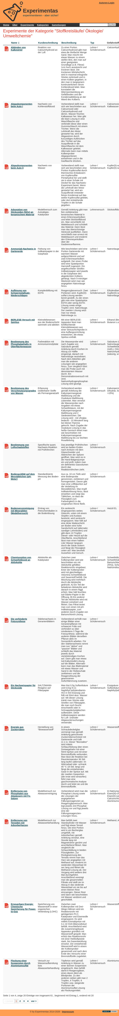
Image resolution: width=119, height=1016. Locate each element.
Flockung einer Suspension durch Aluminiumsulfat (20, 963)
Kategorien (43, 25)
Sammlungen (59, 25)
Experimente (27, 25)
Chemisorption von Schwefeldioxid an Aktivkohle (21, 560)
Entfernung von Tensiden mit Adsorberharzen (19, 823)
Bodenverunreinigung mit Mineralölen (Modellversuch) (22, 511)
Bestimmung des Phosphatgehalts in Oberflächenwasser (21, 344)
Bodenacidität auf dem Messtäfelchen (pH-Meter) (23, 476)
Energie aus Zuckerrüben (17, 728)
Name (14, 43)
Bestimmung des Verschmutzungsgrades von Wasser (23, 390)
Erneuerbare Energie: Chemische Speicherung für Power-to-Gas (23, 908)
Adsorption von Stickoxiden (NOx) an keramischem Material (22, 212)
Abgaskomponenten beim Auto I (21, 105)
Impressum (68, 1011)
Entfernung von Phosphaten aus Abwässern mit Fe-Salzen (21, 795)
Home (6, 25)
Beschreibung (69, 43)
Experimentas (40, 11)
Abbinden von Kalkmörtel (18, 48)
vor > (34, 1001)
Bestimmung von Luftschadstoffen (20, 446)
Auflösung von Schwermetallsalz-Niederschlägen (20, 293)
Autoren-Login (106, 3)
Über (15, 25)
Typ (92, 43)
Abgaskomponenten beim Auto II (21, 166)
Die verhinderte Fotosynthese (19, 620)
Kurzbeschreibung (48, 43)
